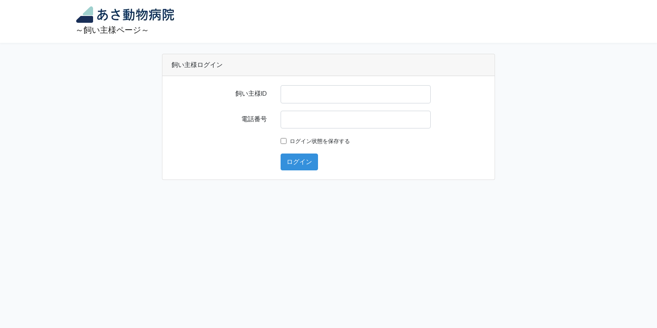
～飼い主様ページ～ (126, 21)
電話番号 (254, 118)
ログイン (299, 161)
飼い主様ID (251, 93)
